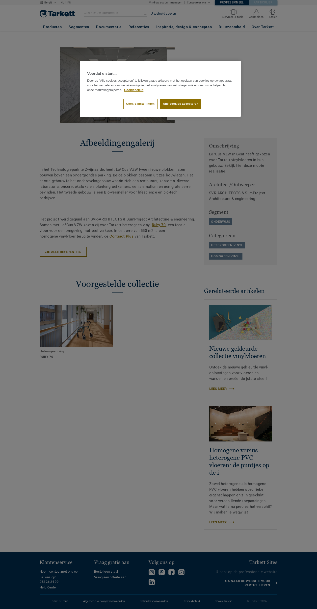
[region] (160, 89)
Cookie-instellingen (140, 103)
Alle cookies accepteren (180, 103)
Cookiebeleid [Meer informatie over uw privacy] (133, 90)
